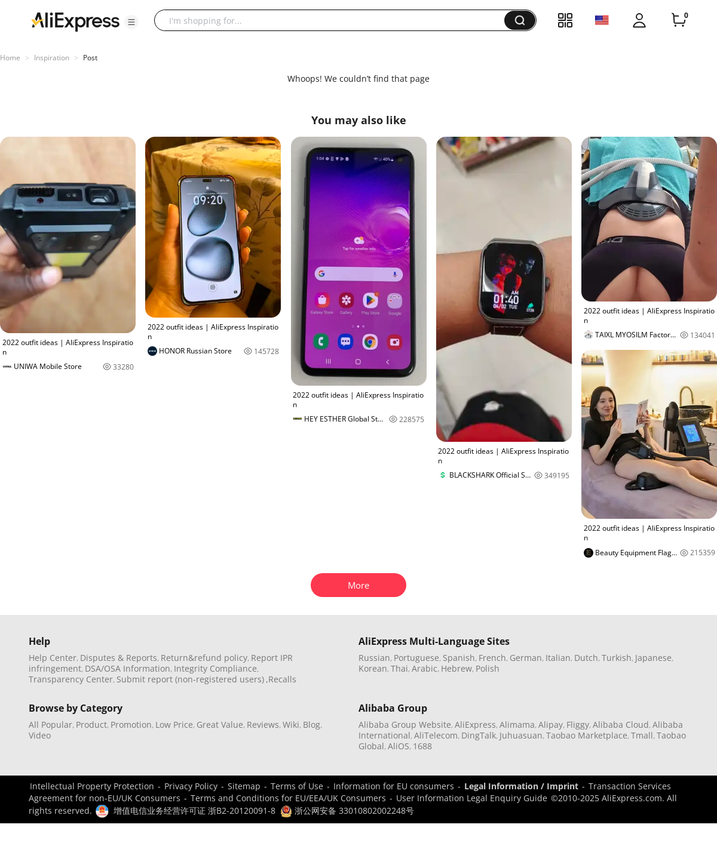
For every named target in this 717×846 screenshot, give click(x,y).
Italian (558, 657)
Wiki (291, 724)
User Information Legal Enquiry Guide (471, 798)
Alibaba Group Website (404, 724)
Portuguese (416, 657)
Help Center (52, 657)
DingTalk (478, 735)
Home (10, 58)
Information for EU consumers (393, 786)
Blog (311, 724)
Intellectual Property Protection (92, 786)
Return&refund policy (204, 657)
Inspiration (51, 58)
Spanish (459, 657)
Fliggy (577, 724)
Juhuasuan (521, 735)
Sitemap (244, 786)
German (526, 657)
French (492, 657)
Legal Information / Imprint (521, 786)
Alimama (517, 724)
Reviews (263, 724)
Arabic (424, 668)
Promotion (131, 724)
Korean (372, 668)
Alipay (550, 724)
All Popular (50, 724)
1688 (422, 746)
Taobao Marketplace (586, 735)
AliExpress (475, 724)
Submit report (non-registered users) (190, 679)
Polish (488, 668)
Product (91, 724)
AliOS (398, 746)
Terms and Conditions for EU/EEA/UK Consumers (288, 798)
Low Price (174, 724)
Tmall (642, 735)
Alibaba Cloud (621, 724)
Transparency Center (71, 679)
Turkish (617, 657)
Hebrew (456, 668)
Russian (374, 657)
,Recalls (281, 679)
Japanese (653, 657)
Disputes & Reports (118, 657)
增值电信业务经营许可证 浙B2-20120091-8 (194, 810)
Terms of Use (297, 786)
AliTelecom (436, 735)
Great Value (220, 724)
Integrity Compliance (215, 668)
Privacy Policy (190, 786)
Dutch (586, 657)
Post (90, 58)
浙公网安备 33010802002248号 (347, 810)
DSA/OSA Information (127, 668)
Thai (399, 668)
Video (40, 735)
